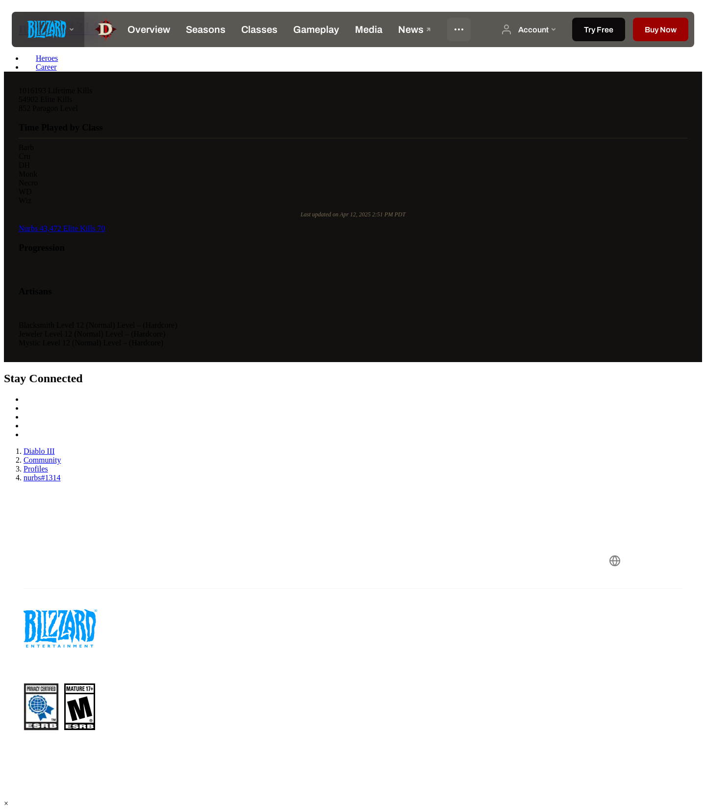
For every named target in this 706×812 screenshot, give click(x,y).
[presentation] (48, 29)
